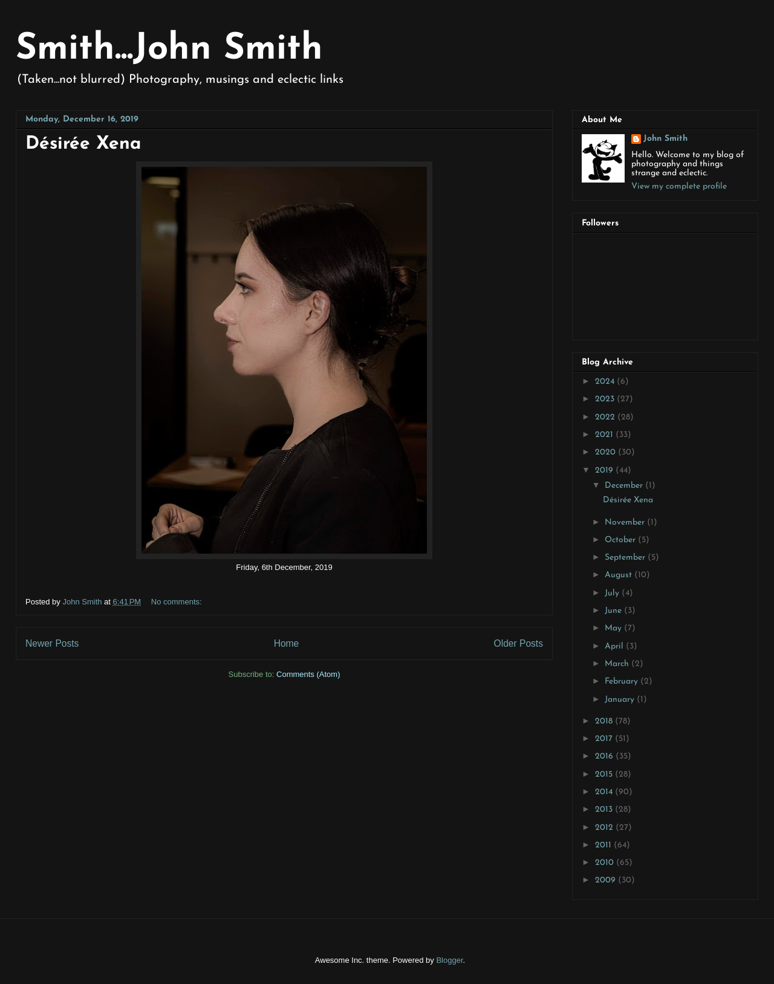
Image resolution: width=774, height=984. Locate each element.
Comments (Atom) (308, 674)
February (622, 681)
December (625, 485)
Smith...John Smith (169, 49)
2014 (605, 792)
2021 (605, 434)
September (626, 557)
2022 (606, 417)
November (626, 522)
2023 (606, 399)
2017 (605, 738)
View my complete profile (679, 186)
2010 (605, 862)
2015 (605, 774)
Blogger (449, 960)
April (615, 646)
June (614, 610)
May (614, 628)
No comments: (177, 601)
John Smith (665, 138)
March (618, 663)
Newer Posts (52, 643)
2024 (606, 381)
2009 (606, 880)
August (619, 575)
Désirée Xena (83, 144)
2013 (605, 809)
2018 (605, 721)
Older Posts (518, 643)
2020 (606, 452)
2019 (605, 470)
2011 (604, 845)
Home (286, 643)
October (621, 540)
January (621, 699)
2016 (605, 756)
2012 (605, 827)
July (613, 593)
